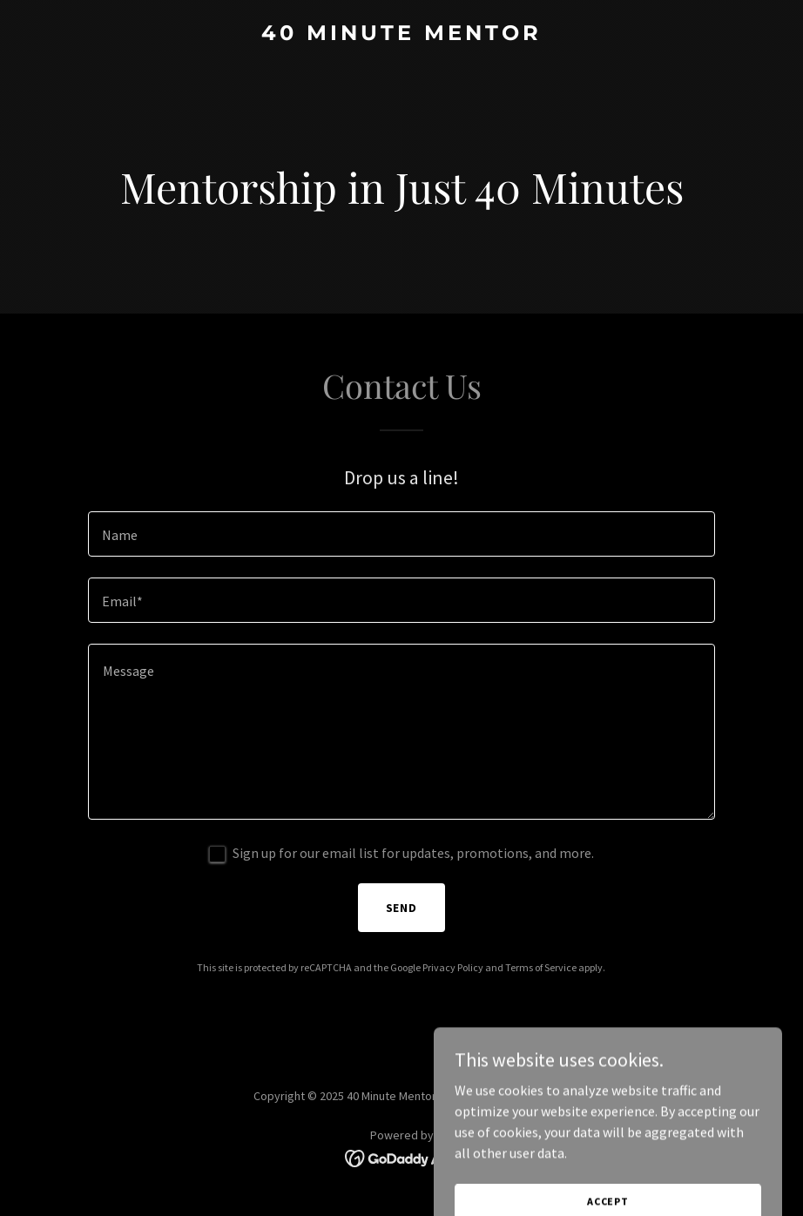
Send (402, 907)
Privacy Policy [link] (452, 967)
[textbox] (401, 534)
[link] (401, 35)
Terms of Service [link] (541, 967)
